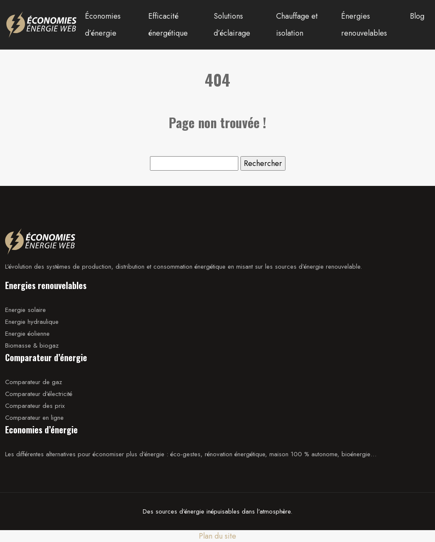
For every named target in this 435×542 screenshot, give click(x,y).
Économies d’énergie (103, 25)
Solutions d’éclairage (232, 25)
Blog (417, 16)
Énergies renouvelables (364, 25)
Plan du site (217, 536)
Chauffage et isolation (297, 25)
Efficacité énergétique (168, 25)
